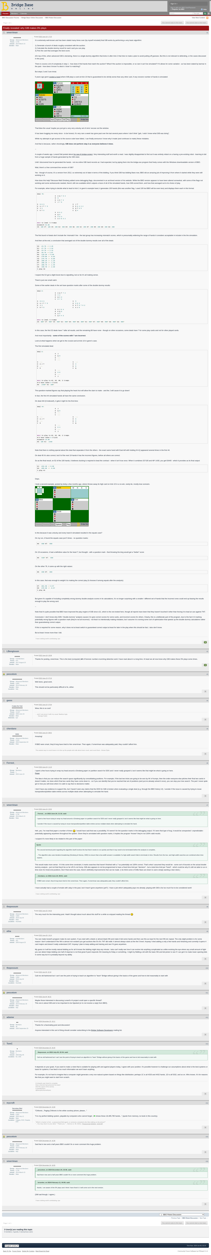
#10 (207, 968)
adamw (10, 1017)
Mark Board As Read (42, 1251)
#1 (207, 32)
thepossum (12, 906)
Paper (37, 773)
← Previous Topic (174, 1218)
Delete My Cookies (28, 1251)
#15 (207, 1136)
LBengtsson (13, 651)
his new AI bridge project (83, 154)
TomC (10, 1043)
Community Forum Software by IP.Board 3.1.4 (193, 1251)
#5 (207, 729)
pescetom (12, 674)
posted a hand (54, 77)
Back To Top (7, 1251)
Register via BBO (178, 9)
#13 (207, 1044)
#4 (207, 700)
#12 (207, 1017)
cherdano (11, 728)
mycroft (11, 1103)
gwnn (9, 700)
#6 (207, 763)
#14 (207, 1103)
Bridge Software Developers (102, 1030)
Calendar (23, 13)
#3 (207, 674)
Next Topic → (204, 1218)
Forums (5, 13)
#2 (207, 651)
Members (14, 13)
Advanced (208, 13)
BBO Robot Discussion (53, 17)
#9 (207, 931)
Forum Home (16, 1251)
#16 (207, 1161)
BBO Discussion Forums (10, 17)
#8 (207, 907)
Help (204, 9)
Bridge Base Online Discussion (32, 17)
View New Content (198, 17)
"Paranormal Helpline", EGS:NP (92, 1124)
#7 (207, 805)
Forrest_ (11, 763)
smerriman (12, 32)
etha (9, 931)
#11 (207, 993)
